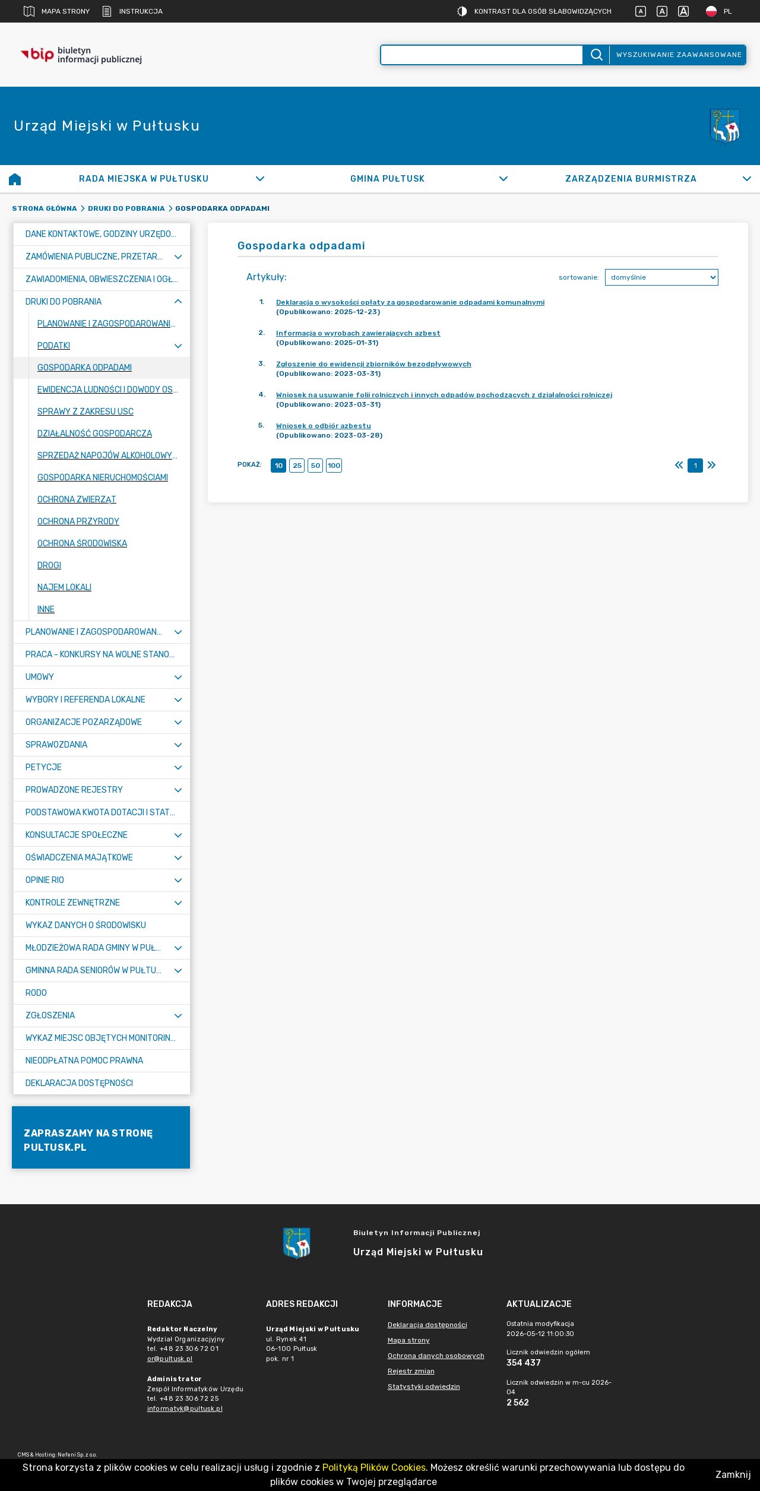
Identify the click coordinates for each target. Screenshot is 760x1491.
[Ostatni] (711, 465)
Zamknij (733, 1474)
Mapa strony (57, 11)
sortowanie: (579, 277)
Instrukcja (132, 11)
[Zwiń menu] (178, 302)
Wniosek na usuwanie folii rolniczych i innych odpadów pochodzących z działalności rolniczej (444, 395)
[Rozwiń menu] (178, 257)
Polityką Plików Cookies (374, 1467)
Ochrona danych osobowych (436, 1355)
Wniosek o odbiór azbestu (323, 426)
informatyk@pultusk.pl (185, 1409)
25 (297, 465)
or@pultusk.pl (170, 1359)
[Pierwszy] (679, 465)
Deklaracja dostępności (427, 1325)
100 (334, 465)
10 (279, 465)
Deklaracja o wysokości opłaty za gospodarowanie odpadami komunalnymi (410, 302)
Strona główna (44, 208)
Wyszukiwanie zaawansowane (679, 54)
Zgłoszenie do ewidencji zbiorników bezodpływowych (373, 364)
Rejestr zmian (411, 1371)
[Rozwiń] (259, 178)
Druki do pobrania (126, 208)
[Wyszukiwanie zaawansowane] (481, 55)
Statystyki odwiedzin (424, 1386)
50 (315, 465)
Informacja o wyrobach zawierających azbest (358, 333)
